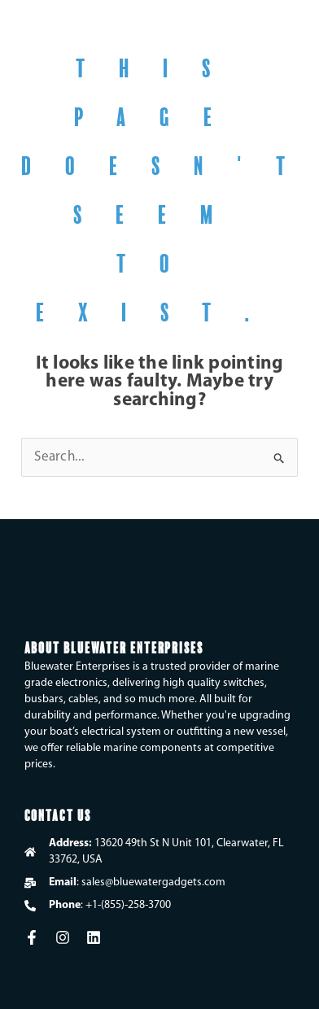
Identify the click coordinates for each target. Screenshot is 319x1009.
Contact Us (57, 813)
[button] (286, 33)
